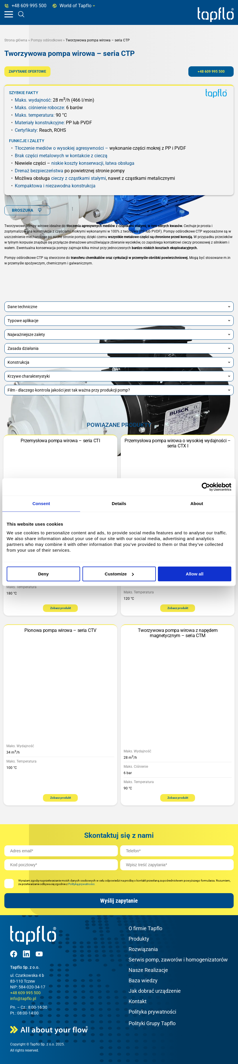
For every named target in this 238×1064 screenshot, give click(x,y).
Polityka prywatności (152, 1012)
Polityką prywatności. (81, 884)
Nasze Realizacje (148, 970)
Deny (43, 573)
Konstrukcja (119, 362)
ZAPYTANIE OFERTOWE (27, 72)
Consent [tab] (41, 503)
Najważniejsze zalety (119, 334)
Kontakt (138, 1001)
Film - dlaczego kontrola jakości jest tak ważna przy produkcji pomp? (119, 390)
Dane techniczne (119, 306)
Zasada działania (119, 348)
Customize (119, 573)
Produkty (139, 939)
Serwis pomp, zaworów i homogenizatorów (178, 960)
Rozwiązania (143, 949)
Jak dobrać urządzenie (155, 991)
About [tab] (196, 503)
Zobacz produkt (60, 608)
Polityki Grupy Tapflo (152, 1023)
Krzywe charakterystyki (119, 376)
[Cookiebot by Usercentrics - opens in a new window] (206, 486)
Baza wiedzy (143, 980)
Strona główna (15, 40)
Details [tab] (119, 503)
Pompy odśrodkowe (46, 40)
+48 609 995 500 (210, 72)
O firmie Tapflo (145, 928)
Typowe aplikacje (119, 320)
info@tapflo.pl (23, 998)
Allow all (194, 573)
